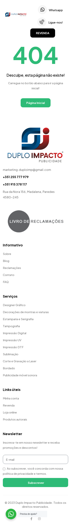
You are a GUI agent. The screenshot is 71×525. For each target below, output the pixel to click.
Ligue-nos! (55, 22)
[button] (42, 33)
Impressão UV (12, 340)
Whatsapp (56, 10)
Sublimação (10, 354)
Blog (6, 260)
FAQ (6, 282)
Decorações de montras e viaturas (26, 312)
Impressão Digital (14, 333)
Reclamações (12, 268)
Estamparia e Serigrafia (18, 319)
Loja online (10, 412)
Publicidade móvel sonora (20, 375)
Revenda (9, 405)
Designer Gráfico (14, 305)
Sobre (7, 253)
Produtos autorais (15, 419)
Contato (8, 275)
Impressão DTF (13, 347)
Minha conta (11, 398)
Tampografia (11, 326)
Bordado (9, 368)
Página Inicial (35, 103)
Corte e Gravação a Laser (19, 361)
